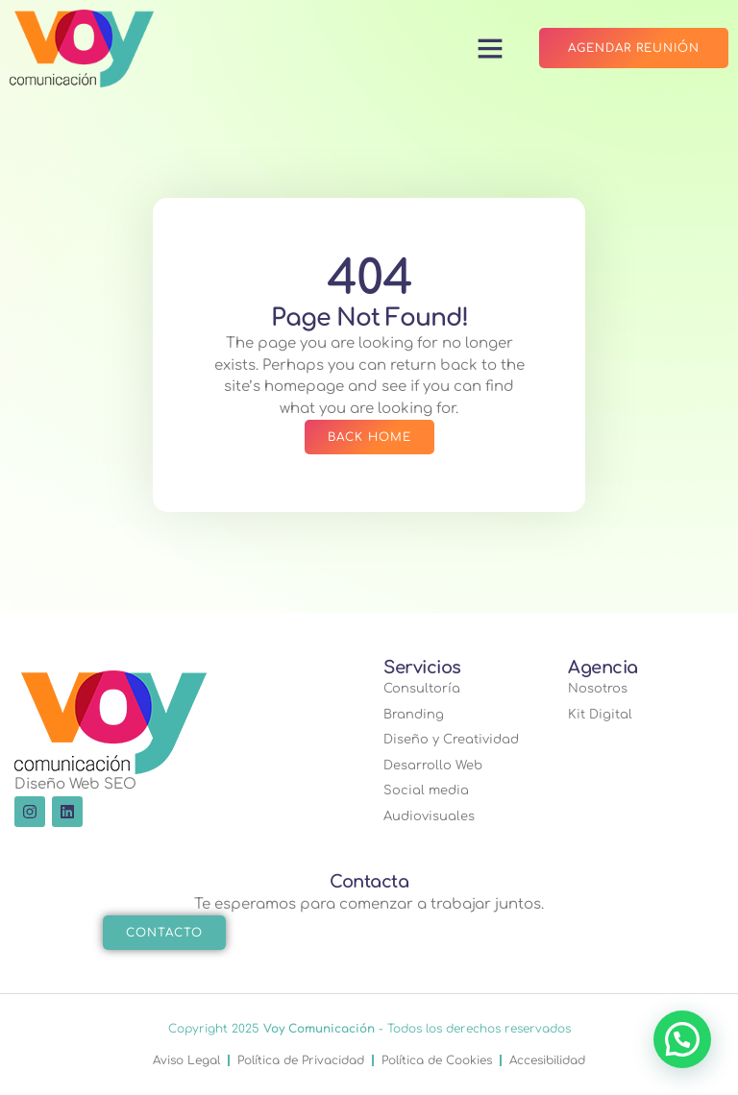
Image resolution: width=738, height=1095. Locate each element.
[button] (490, 48)
